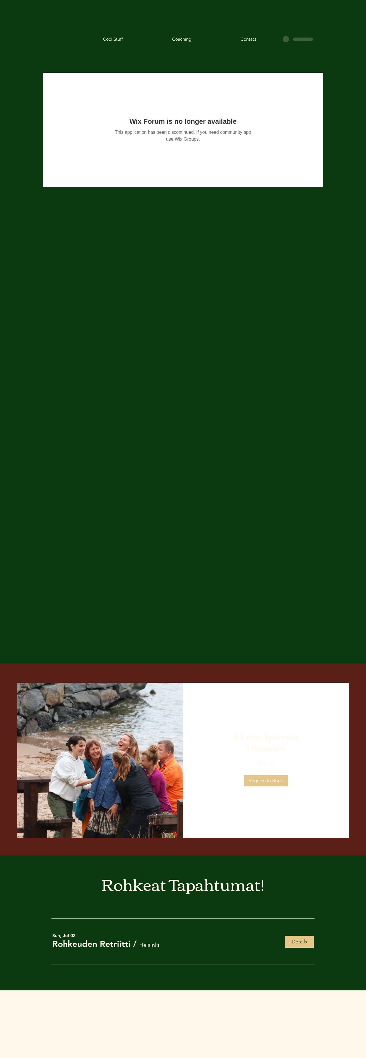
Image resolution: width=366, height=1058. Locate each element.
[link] (266, 742)
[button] (266, 780)
